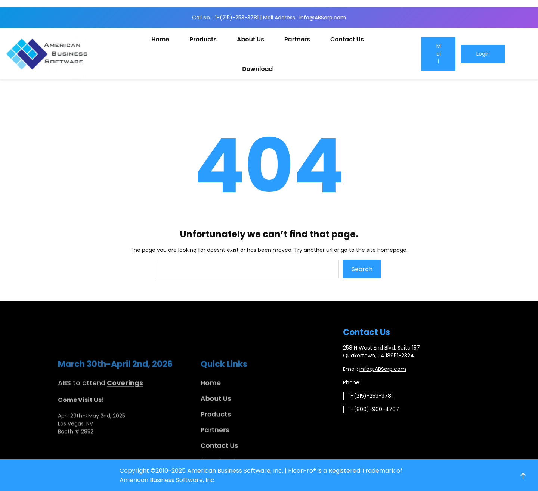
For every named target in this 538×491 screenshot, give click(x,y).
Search (362, 269)
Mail (438, 53)
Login (483, 53)
